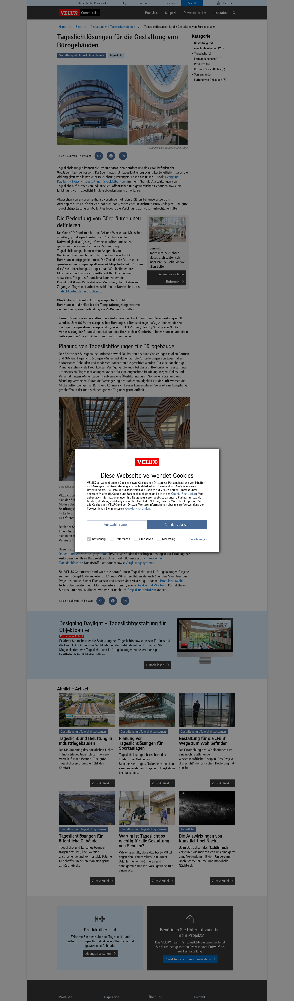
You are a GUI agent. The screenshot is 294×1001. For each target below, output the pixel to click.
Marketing (166, 539)
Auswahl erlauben (117, 525)
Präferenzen (120, 539)
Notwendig (96, 539)
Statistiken (143, 539)
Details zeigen (198, 539)
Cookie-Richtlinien (183, 494)
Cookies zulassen (177, 525)
